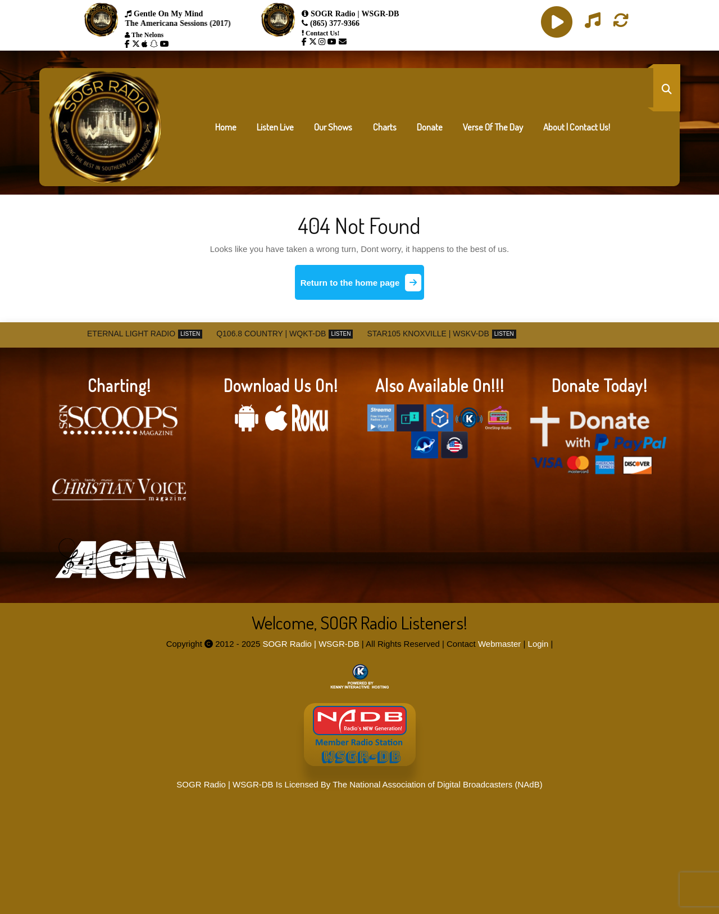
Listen (190, 334)
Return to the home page (363, 286)
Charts (385, 127)
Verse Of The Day (493, 127)
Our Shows (333, 127)
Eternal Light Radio (131, 333)
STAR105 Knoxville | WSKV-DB (428, 333)
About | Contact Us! (576, 127)
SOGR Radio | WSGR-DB (310, 644)
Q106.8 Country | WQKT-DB (271, 333)
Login (538, 644)
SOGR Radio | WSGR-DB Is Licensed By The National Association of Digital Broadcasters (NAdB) (359, 784)
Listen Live (275, 127)
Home (225, 127)
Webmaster (499, 644)
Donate (430, 127)
